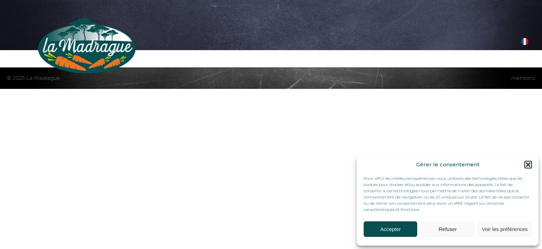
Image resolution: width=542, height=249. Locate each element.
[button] (528, 164)
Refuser (448, 229)
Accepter (390, 229)
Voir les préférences (505, 229)
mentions (523, 78)
